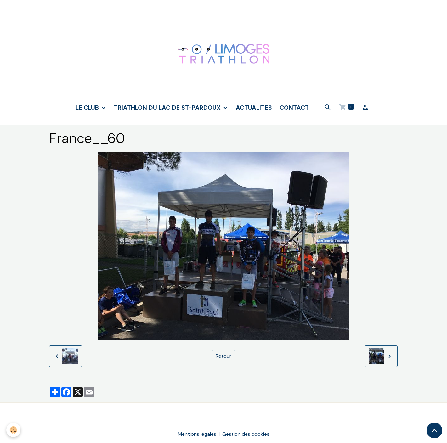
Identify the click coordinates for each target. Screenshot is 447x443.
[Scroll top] (434, 430)
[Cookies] (13, 430)
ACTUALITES (254, 108)
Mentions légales (197, 434)
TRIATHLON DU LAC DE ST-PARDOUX (168, 108)
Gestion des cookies (245, 434)
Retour (223, 356)
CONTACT (294, 108)
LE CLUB (88, 108)
